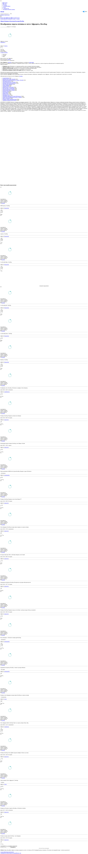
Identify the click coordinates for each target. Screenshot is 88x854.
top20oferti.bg (6, 391)
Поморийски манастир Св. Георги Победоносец (12, 96)
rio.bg (5, 699)
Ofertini (2, 11)
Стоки (4, 3)
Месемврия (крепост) (7, 81)
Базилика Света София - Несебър (9, 79)
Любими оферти (6, 6)
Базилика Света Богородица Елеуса (9, 83)
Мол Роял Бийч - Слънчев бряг (8, 88)
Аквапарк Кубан (6, 86)
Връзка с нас (6, 8)
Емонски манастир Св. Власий (8, 89)
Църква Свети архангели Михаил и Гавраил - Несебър (13, 80)
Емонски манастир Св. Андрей (8, 90)
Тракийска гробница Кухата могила (9, 100)
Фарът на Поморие (6, 98)
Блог (4, 7)
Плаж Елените (5, 92)
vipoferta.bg (6, 726)
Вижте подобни (4, 52)
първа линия (31, 62)
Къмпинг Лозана (6, 91)
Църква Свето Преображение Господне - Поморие (12, 97)
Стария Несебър (6, 78)
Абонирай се (2, 42)
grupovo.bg (6, 419)
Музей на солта (6, 94)
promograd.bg (6, 475)
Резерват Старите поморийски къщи (9, 99)
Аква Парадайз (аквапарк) (8, 84)
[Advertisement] (8, 151)
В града (8, 14)
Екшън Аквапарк (6, 85)
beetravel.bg (6, 208)
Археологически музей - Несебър (9, 82)
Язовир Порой (5, 93)
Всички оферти (3, 17)
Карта (4, 56)
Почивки (5, 2)
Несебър (9, 62)
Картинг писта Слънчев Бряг (8, 87)
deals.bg (5, 45)
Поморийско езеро (6, 95)
